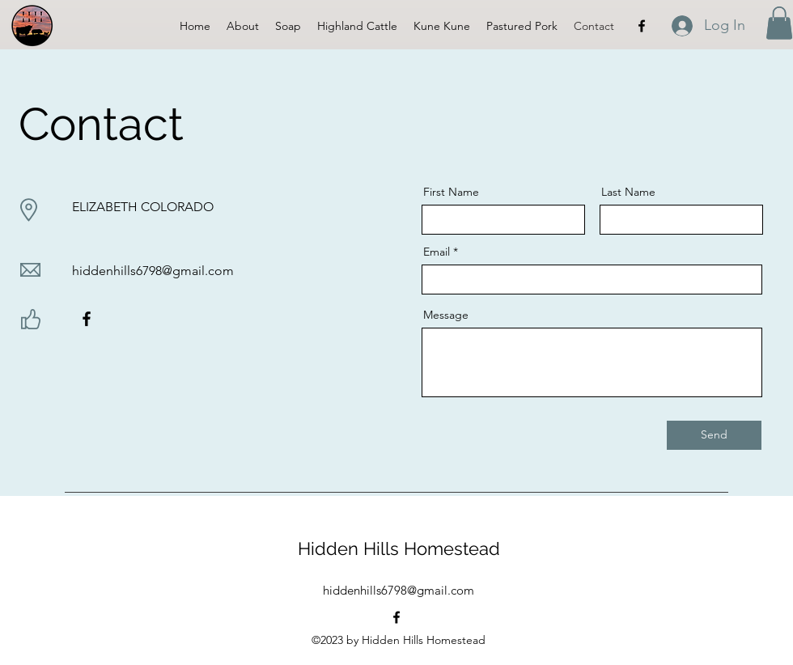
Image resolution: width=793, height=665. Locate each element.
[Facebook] (86, 318)
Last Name (628, 191)
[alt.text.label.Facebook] (642, 26)
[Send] (714, 435)
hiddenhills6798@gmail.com (153, 270)
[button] (779, 23)
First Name (451, 191)
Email (436, 251)
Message (446, 314)
